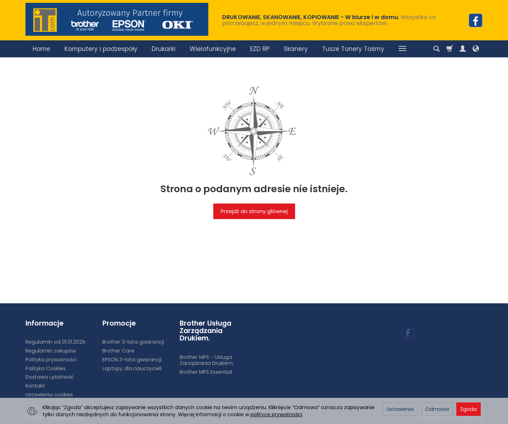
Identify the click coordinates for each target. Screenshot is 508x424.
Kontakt (35, 385)
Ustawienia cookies (49, 394)
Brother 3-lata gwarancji (133, 341)
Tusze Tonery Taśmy (353, 49)
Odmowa (437, 409)
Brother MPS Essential (206, 371)
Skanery (296, 49)
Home (41, 49)
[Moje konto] (462, 48)
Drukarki (163, 49)
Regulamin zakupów (51, 350)
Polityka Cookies (46, 368)
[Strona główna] (117, 19)
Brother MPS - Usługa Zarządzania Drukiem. (207, 360)
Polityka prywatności (51, 359)
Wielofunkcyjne (213, 49)
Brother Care (118, 350)
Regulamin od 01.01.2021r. (56, 341)
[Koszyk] (449, 48)
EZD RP (260, 49)
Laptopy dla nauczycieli (132, 368)
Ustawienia (400, 409)
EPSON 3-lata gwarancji (132, 359)
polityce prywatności (276, 414)
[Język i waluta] (475, 48)
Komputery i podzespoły (100, 49)
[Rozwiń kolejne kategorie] (402, 48)
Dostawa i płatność (50, 376)
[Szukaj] (436, 48)
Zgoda (468, 409)
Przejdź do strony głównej (254, 211)
